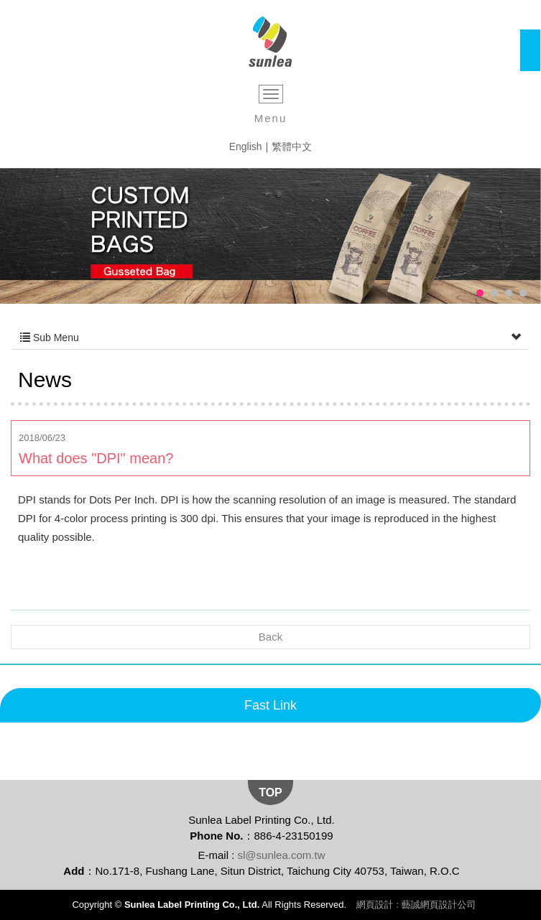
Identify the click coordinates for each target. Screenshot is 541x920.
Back (270, 637)
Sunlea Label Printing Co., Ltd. (270, 42)
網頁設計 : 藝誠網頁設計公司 (416, 904)
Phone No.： (222, 836)
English (245, 146)
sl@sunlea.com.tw (281, 855)
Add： (79, 871)
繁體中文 (292, 146)
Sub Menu (270, 337)
